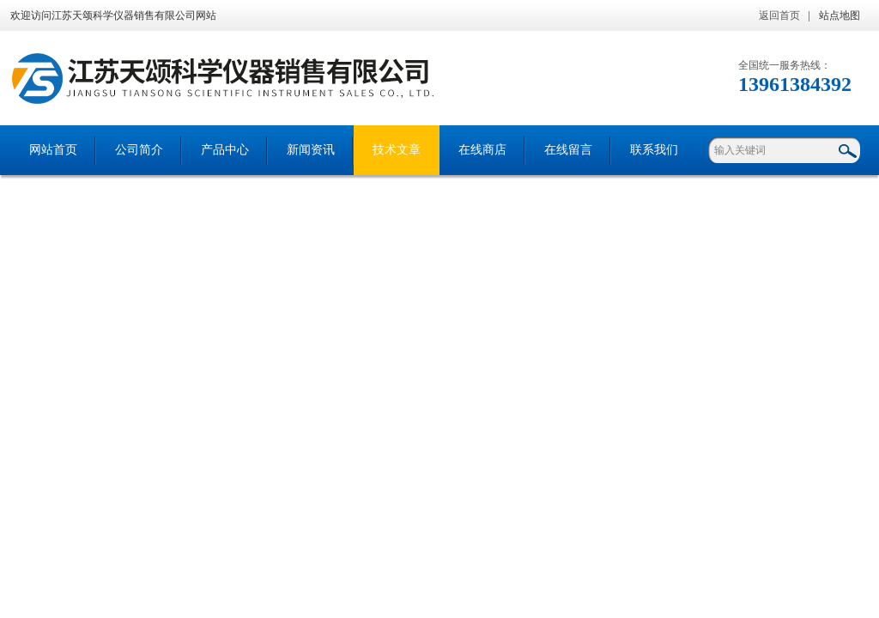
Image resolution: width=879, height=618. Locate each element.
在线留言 (568, 149)
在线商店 (482, 149)
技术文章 (397, 149)
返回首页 (779, 15)
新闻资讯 (311, 149)
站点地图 (839, 15)
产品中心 (225, 149)
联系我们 (654, 149)
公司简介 (139, 149)
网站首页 (53, 149)
